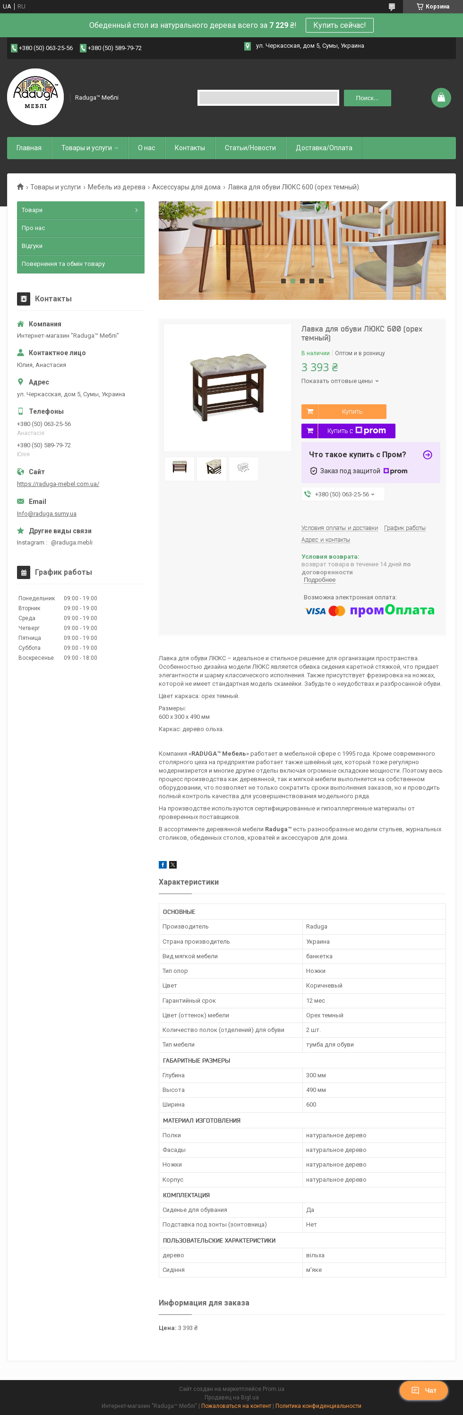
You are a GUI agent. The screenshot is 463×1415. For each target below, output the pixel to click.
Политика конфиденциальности (318, 1406)
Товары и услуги (86, 148)
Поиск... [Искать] (367, 98)
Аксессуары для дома (186, 187)
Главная (29, 148)
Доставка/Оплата (324, 148)
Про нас (33, 227)
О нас (146, 148)
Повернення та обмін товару (63, 263)
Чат (424, 1390)
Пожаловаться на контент (236, 1406)
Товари (32, 209)
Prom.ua (273, 1389)
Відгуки (32, 245)
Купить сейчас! (339, 25)
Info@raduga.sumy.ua (47, 513)
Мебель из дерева (117, 187)
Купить (352, 411)
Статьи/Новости (250, 148)
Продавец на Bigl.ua (232, 1397)
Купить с (356, 430)
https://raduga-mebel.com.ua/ (58, 483)
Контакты (190, 148)
